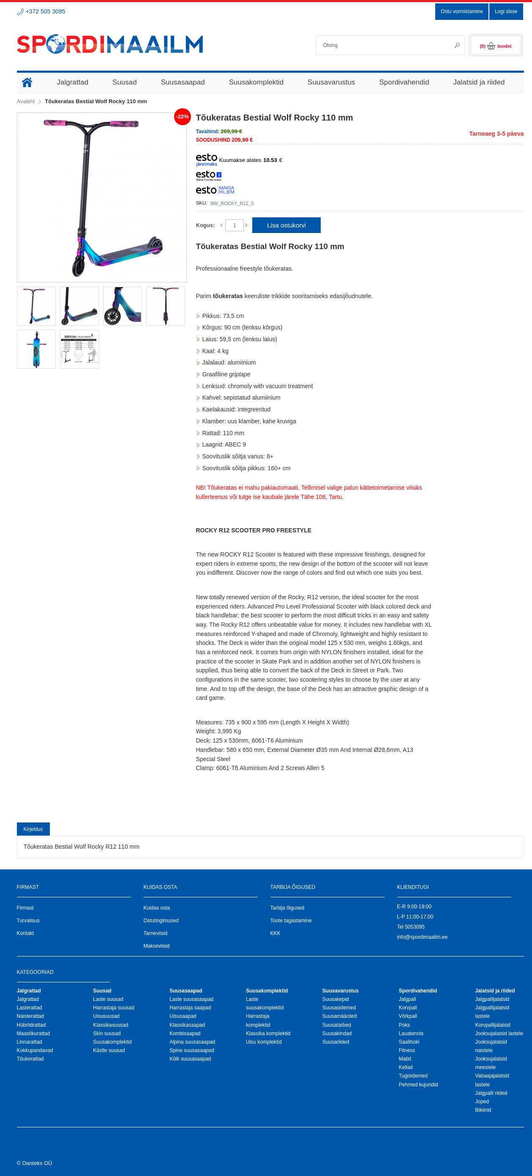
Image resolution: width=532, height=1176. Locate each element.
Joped (482, 1102)
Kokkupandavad (35, 1050)
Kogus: (205, 225)
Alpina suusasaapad (192, 1042)
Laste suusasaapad (191, 999)
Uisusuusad (106, 1016)
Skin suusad (106, 1033)
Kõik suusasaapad (190, 1059)
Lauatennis (411, 1033)
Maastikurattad (33, 1033)
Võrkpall (408, 1016)
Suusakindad (337, 1033)
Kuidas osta (157, 908)
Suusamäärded (339, 1016)
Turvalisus (28, 921)
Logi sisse (506, 11)
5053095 (415, 927)
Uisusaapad (182, 1016)
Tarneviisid (156, 933)
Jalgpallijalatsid (492, 999)
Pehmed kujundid (418, 1085)
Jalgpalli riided (491, 1093)
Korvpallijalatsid (492, 1025)
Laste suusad (108, 999)
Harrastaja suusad (113, 1008)
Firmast (25, 908)
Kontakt (25, 933)
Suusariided (335, 1042)
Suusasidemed (339, 1008)
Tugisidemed (413, 1076)
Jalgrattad (28, 999)
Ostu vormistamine (462, 11)
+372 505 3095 (45, 11)
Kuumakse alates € (239, 160)
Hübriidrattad (31, 1025)
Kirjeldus (33, 829)
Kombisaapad (184, 1033)
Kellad (406, 1067)
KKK (275, 933)
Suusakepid (335, 999)
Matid (405, 1059)
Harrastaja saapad (190, 1008)
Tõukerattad (30, 1059)
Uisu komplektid (264, 1042)
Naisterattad (30, 1016)
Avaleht (26, 101)
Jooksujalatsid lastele (499, 1033)
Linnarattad (29, 1042)
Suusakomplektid (112, 1042)
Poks (404, 1025)
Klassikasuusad (110, 1025)
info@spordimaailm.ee (422, 937)
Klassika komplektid (268, 1033)
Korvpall (408, 1008)
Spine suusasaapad (191, 1050)
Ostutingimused (161, 921)
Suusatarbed (336, 1025)
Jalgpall (407, 999)
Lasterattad (29, 1008)
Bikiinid (483, 1110)
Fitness (407, 1050)
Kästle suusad (109, 1050)
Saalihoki (409, 1042)
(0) (495, 46)
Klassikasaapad (187, 1025)
